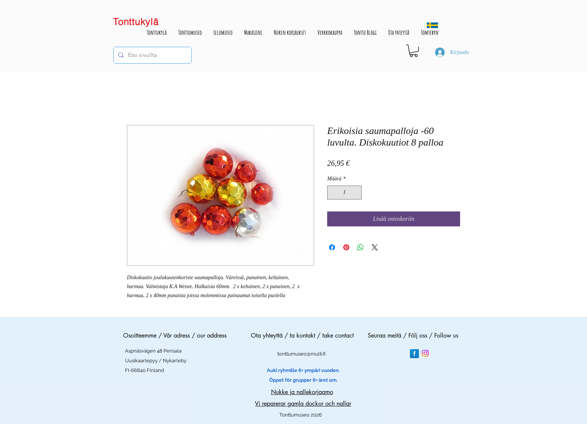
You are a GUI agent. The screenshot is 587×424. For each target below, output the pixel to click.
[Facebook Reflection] (414, 353)
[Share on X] (374, 247)
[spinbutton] (344, 192)
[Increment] (356, 192)
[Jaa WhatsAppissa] (360, 247)
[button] (413, 51)
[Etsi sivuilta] (152, 55)
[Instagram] (425, 353)
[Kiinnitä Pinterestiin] (346, 247)
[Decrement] (333, 192)
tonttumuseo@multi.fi (301, 354)
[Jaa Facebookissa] (332, 247)
